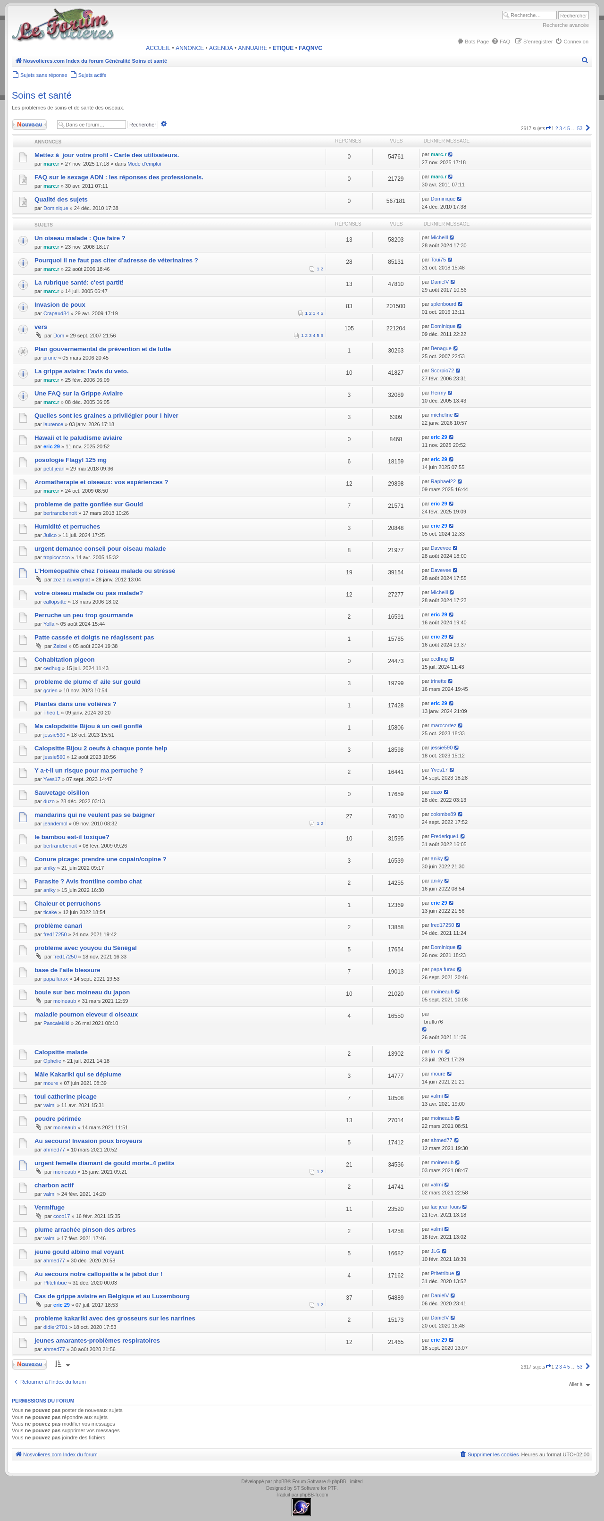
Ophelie (52, 1061)
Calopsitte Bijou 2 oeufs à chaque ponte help (100, 748)
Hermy (438, 392)
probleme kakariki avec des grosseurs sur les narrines (114, 1318)
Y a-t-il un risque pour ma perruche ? (88, 770)
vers (40, 326)
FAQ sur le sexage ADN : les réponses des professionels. (118, 177)
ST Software (306, 1488)
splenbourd (443, 304)
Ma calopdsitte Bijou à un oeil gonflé (88, 726)
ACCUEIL (158, 48)
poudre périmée (57, 1118)
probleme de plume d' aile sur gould (87, 681)
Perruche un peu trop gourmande (83, 615)
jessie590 (54, 735)
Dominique (55, 208)
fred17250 (55, 934)
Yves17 (51, 779)
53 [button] (579, 128)
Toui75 (438, 259)
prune (50, 358)
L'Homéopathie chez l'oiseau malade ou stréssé (105, 570)
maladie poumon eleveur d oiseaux (86, 1014)
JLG (435, 1251)
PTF (331, 1488)
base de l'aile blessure (67, 970)
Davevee (441, 548)
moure (50, 1083)
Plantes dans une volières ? (75, 703)
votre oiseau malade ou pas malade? (88, 593)
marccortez (443, 725)
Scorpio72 (442, 370)
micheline (442, 415)
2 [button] (556, 128)
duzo (49, 801)
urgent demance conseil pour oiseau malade (100, 548)
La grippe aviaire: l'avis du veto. (81, 371)
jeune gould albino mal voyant (79, 1251)
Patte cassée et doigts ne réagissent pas (94, 637)
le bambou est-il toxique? (71, 836)
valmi (49, 1105)
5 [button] (568, 128)
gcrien (50, 690)
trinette (439, 681)
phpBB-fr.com (314, 1494)
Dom (58, 335)
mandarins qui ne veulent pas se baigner (94, 814)
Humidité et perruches (67, 526)
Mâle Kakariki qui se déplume (77, 1074)
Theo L (51, 712)
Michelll (439, 237)
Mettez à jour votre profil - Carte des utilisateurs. (106, 155)
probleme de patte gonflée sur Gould (88, 504)
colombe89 (443, 814)
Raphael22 (443, 481)
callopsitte (55, 602)
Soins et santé (42, 95)
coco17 (61, 1216)
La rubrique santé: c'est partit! (79, 282)
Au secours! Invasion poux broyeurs (88, 1140)
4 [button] (564, 128)
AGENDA (221, 48)
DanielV (440, 282)
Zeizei (60, 646)
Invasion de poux (59, 304)
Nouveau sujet (31, 124)
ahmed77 (54, 1149)
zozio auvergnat (71, 579)
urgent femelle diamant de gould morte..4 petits (104, 1163)
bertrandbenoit (60, 513)
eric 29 (51, 446)
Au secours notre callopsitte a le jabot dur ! (98, 1273)
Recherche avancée (566, 25)
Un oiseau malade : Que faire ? (80, 238)
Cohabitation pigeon (64, 659)
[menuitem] (472, 41)
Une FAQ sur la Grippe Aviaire (78, 393)
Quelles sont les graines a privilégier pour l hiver (106, 415)
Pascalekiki (56, 1023)
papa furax (55, 979)
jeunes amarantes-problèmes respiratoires (97, 1340)
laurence (53, 424)
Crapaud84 (56, 313)
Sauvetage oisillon (61, 792)
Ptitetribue (55, 1283)
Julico (50, 535)
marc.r (51, 164)
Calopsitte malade (61, 1052)
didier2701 (55, 1327)
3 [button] (560, 128)
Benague (441, 348)
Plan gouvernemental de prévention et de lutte (102, 349)
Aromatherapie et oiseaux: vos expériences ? (101, 482)
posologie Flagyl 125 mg (70, 459)
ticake (50, 912)
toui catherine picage (65, 1096)
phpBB (280, 1481)
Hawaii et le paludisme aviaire (78, 437)
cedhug (51, 668)
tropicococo (56, 557)
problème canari (58, 925)
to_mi (437, 1051)
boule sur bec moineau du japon (82, 992)
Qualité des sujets (61, 199)
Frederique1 (445, 836)
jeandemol (55, 823)
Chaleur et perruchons (67, 903)
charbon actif (54, 1185)
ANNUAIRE (253, 48)
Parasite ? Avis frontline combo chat (88, 881)
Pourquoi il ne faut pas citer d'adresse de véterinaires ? (116, 260)
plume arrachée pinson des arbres (85, 1229)
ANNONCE (190, 48)
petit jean (54, 468)
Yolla (48, 624)
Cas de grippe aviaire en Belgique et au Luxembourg (112, 1296)
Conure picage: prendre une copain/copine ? (100, 859)
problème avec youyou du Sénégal (85, 947)
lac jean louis (446, 1207)
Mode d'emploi (144, 164)
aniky (49, 868)
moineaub (64, 1001)
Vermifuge (49, 1207)
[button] (548, 128)
